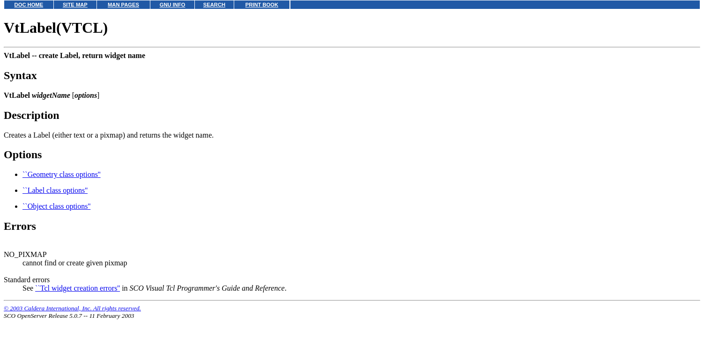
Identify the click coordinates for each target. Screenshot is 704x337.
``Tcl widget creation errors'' (77, 288)
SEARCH (214, 4)
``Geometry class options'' (61, 174)
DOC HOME (29, 4)
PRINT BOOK (261, 4)
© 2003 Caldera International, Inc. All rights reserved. (72, 308)
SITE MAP (75, 4)
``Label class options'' (55, 190)
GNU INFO (172, 4)
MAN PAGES (123, 4)
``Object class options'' (56, 206)
